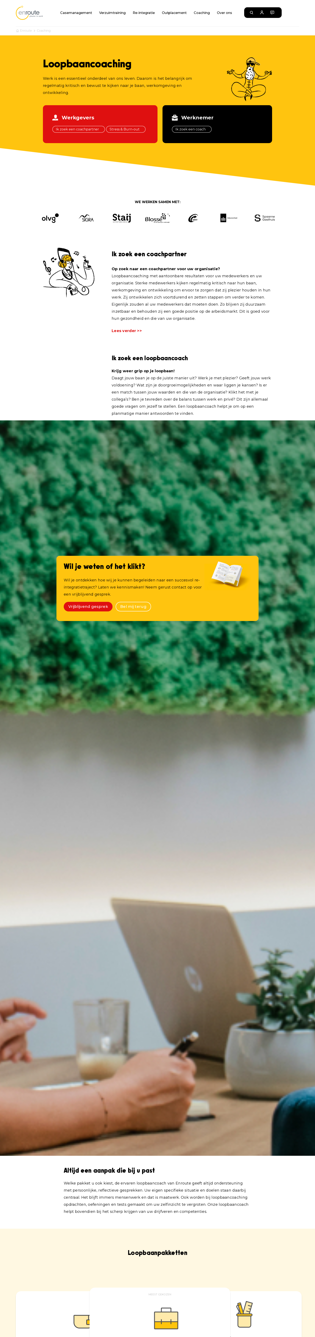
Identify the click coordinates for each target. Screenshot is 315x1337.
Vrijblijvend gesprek (88, 606)
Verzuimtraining (112, 13)
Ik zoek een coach (191, 129)
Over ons (224, 13)
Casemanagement (76, 13)
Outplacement (174, 13)
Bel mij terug (133, 606)
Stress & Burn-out (126, 129)
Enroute (26, 30)
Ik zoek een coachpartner (78, 129)
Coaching (202, 13)
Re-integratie (144, 13)
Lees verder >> (127, 331)
